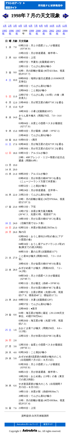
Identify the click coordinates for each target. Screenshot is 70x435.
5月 (25, 26)
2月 (10, 26)
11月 (58, 26)
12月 (64, 26)
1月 (5, 26)
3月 (15, 26)
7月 (36, 26)
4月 (20, 26)
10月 (52, 26)
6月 (30, 26)
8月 (41, 26)
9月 (46, 26)
